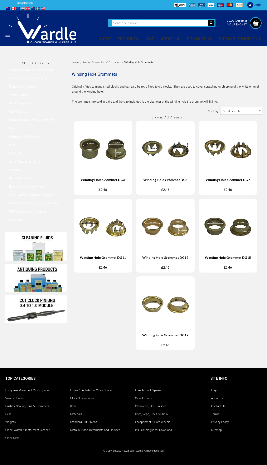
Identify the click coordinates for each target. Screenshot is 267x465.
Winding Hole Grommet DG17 (165, 335)
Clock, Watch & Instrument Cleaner (31, 195)
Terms (215, 414)
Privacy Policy (220, 422)
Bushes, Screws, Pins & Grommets (31, 120)
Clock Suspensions (21, 103)
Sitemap (216, 430)
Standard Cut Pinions (23, 178)
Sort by (213, 111)
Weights (14, 170)
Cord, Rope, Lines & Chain (25, 161)
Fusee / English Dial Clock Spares (30, 78)
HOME (106, 38)
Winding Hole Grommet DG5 (165, 180)
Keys (12, 128)
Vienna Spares (18, 95)
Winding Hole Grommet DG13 (165, 257)
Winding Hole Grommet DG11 (103, 257)
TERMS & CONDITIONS (239, 38)
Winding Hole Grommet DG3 (103, 180)
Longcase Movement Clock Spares (31, 70)
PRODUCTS (128, 38)
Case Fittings (17, 111)
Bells (12, 145)
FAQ (151, 38)
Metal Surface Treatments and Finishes (34, 203)
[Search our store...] (160, 23)
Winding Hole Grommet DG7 (228, 180)
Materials (15, 153)
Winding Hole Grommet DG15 (228, 257)
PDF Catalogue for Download (28, 211)
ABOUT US (171, 38)
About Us (217, 398)
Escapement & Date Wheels (27, 186)
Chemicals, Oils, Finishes (25, 136)
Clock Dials (16, 220)
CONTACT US (199, 38)
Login (214, 390)
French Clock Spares (22, 86)
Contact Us (218, 406)
